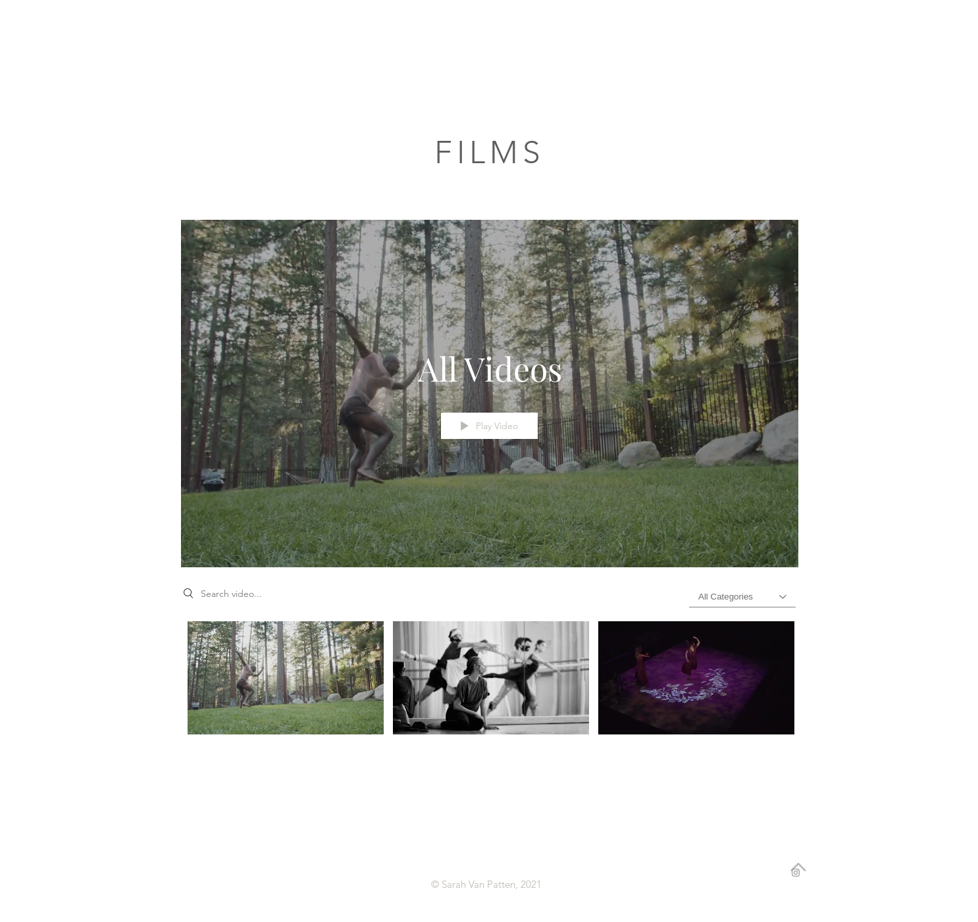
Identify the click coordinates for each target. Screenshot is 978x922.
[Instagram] (795, 872)
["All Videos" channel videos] (490, 685)
